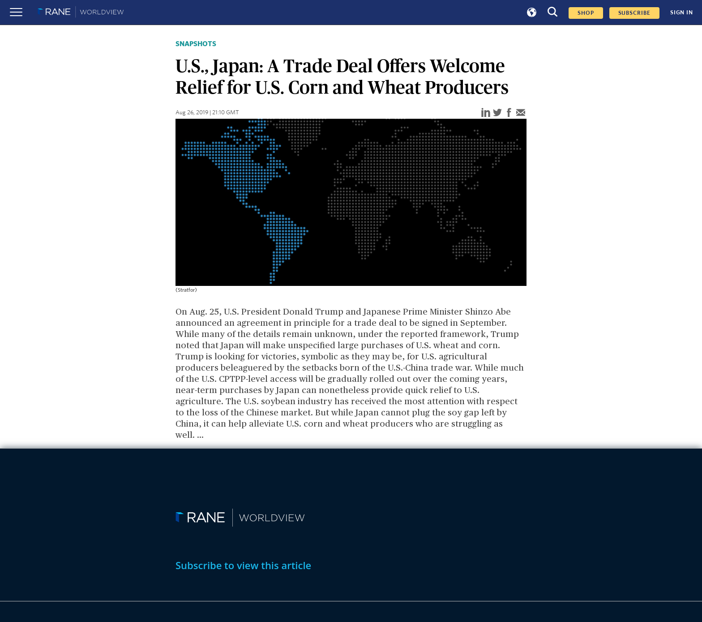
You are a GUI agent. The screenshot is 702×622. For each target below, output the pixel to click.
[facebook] (509, 113)
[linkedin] (486, 113)
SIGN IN (681, 12)
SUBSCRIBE (634, 13)
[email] (520, 113)
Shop (586, 13)
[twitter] (497, 113)
